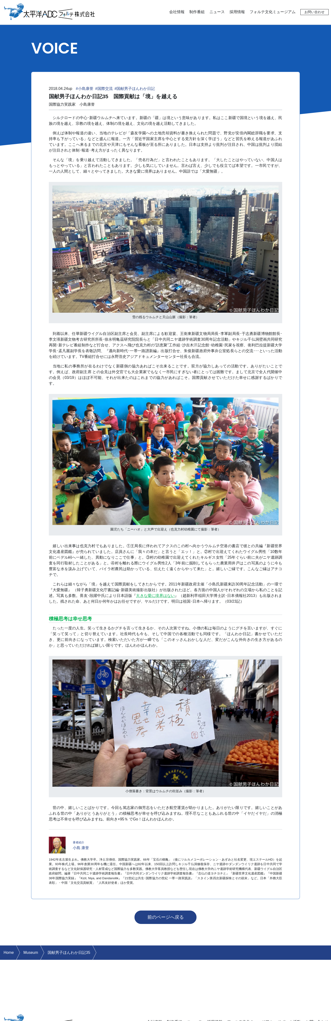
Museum (30, 952)
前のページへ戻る (165, 917)
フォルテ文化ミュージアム (273, 12)
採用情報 (237, 12)
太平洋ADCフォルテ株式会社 (49, 11)
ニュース (217, 12)
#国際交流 (104, 89)
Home (9, 952)
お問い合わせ (314, 12)
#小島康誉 (84, 89)
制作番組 (197, 12)
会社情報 (177, 12)
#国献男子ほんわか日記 (135, 89)
